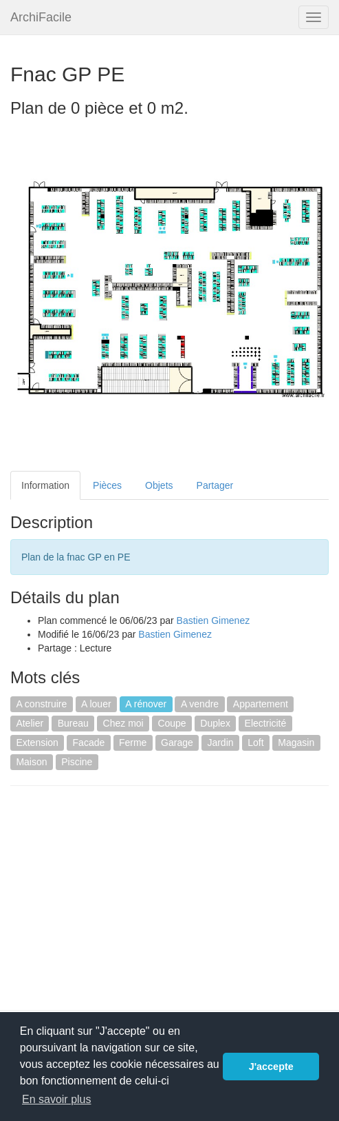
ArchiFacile (41, 17)
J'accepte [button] (271, 1066)
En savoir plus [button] (56, 1099)
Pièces (107, 485)
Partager (215, 485)
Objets (159, 485)
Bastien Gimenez (213, 620)
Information (45, 485)
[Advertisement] (125, 896)
